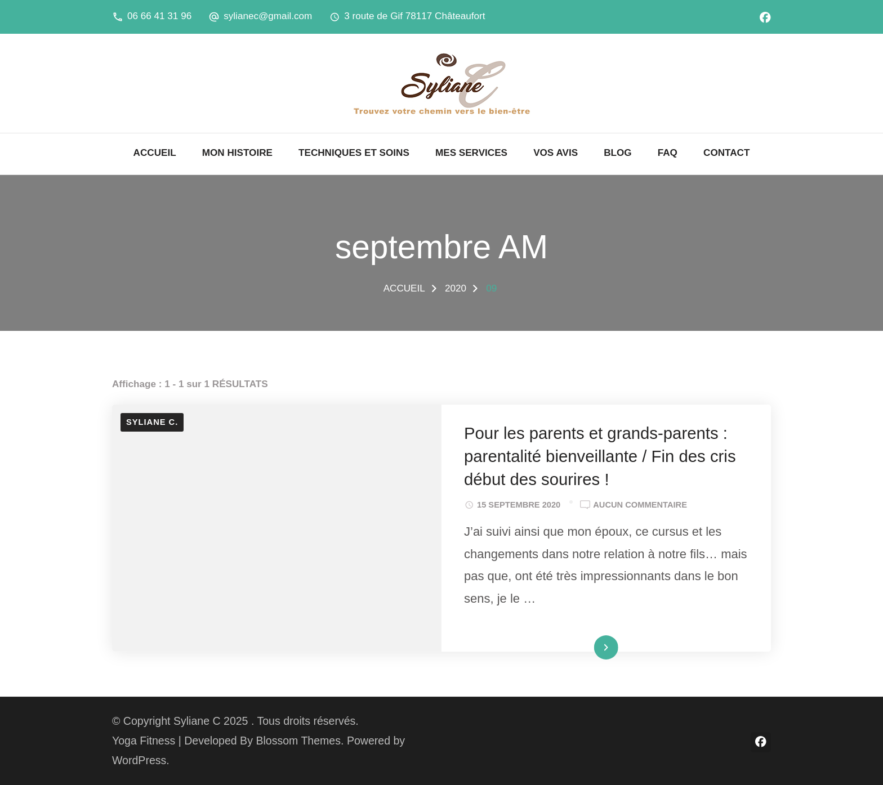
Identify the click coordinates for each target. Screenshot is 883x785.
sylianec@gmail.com (268, 16)
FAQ (667, 152)
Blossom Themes (298, 740)
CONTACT (726, 152)
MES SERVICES (471, 152)
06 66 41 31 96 (159, 16)
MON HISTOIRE (237, 152)
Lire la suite (585, 648)
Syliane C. (152, 422)
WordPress (139, 760)
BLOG (617, 152)
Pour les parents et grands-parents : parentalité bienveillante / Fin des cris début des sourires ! (600, 456)
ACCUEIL (154, 152)
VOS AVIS (555, 152)
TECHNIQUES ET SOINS (353, 152)
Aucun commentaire (640, 504)
